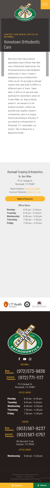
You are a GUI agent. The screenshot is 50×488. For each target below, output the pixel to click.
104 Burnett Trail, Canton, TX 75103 (25, 443)
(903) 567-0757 (25, 434)
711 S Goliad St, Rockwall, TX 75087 (25, 385)
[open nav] (45, 5)
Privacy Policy (29, 477)
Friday (10, 222)
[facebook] (19, 359)
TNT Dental (36, 479)
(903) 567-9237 (25, 428)
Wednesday (13, 216)
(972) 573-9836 (32, 188)
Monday (11, 209)
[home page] (25, 12)
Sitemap (19, 477)
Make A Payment (25, 198)
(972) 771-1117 (34, 191)
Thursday (12, 219)
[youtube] (25, 359)
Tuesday (11, 212)
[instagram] (30, 359)
